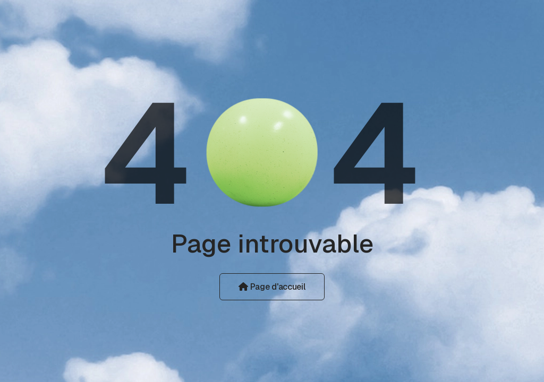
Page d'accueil (272, 286)
